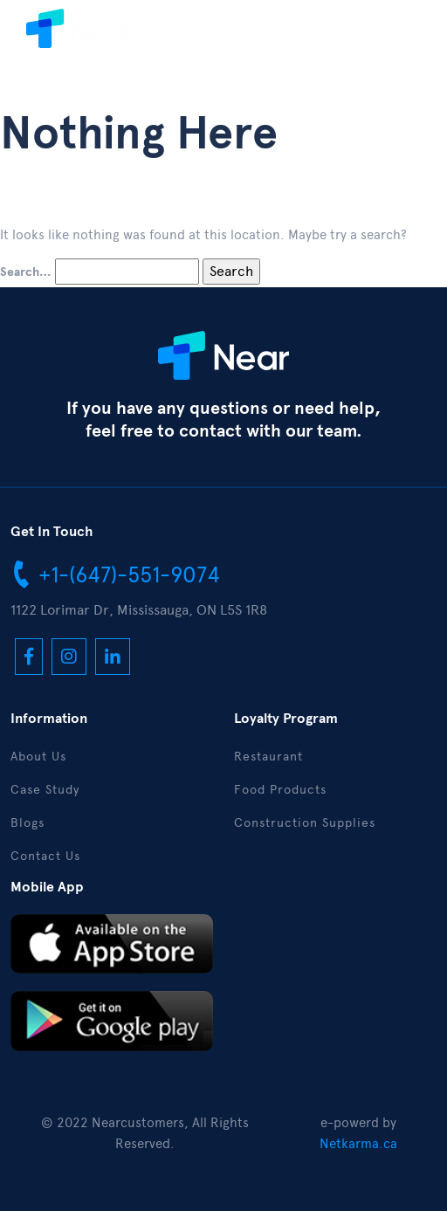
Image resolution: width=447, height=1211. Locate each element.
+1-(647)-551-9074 (115, 573)
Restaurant (268, 756)
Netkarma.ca (358, 1144)
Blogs (27, 822)
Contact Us (45, 856)
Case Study (44, 789)
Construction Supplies (304, 822)
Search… (26, 272)
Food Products (280, 789)
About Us (38, 756)
